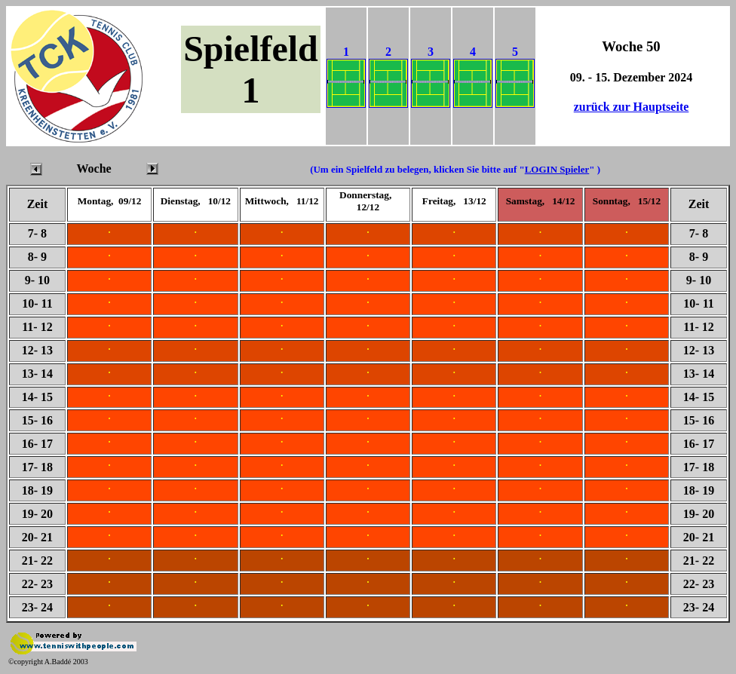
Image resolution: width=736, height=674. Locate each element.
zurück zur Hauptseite (631, 106)
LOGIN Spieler (557, 169)
